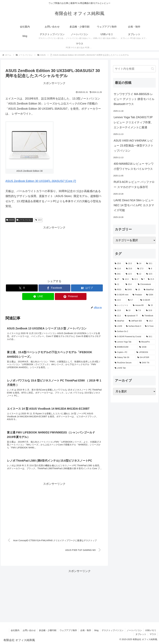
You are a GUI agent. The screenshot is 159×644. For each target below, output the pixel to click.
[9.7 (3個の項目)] (132, 300)
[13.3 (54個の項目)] (129, 263)
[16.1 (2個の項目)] (150, 336)
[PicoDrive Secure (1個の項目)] (125, 362)
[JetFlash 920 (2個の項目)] (136, 321)
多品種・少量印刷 (47, 630)
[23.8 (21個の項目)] (130, 268)
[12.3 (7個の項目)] (125, 279)
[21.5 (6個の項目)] (151, 279)
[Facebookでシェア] (54, 287)
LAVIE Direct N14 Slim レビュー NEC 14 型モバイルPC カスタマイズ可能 (134, 205)
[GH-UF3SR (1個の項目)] (145, 357)
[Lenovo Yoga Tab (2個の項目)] (125, 342)
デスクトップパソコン (112, 630)
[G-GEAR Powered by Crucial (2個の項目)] (128, 336)
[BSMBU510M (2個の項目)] (125, 347)
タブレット (140, 634)
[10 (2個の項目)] (129, 310)
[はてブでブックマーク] (87, 287)
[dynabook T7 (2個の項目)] (131, 316)
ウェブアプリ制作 (68, 630)
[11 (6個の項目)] (118, 284)
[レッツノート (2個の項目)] (122, 305)
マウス (153, 634)
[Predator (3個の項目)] (137, 295)
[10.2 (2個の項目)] (150, 321)
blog (96, 630)
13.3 (38, 220)
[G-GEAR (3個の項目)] (147, 300)
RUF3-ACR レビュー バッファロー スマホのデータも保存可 (134, 184)
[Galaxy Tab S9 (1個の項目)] (124, 357)
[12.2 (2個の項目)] (118, 316)
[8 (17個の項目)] (151, 268)
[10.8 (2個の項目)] (150, 310)
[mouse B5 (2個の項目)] (139, 305)
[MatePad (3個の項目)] (148, 289)
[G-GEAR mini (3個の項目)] (122, 295)
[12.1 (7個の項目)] (135, 279)
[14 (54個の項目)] (139, 263)
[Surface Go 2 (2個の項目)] (134, 331)
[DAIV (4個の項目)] (129, 289)
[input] (134, 68)
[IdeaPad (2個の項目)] (120, 321)
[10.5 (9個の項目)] (150, 274)
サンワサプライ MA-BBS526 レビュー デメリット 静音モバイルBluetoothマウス (134, 99)
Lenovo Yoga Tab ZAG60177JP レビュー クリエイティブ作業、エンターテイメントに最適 (134, 122)
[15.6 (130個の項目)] (118, 263)
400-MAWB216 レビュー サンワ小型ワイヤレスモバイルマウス (134, 166)
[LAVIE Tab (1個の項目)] (134, 368)
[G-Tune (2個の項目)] (149, 326)
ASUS (10, 220)
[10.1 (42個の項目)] (150, 263)
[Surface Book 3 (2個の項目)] (134, 326)
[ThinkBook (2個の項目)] (148, 316)
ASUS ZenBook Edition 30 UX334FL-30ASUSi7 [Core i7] (40, 181)
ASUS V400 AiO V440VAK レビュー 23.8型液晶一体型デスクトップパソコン (133, 145)
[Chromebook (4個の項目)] (145, 284)
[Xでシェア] (22, 287)
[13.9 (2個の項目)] (118, 310)
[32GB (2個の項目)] (146, 347)
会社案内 (15, 630)
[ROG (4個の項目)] (118, 289)
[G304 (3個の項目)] (150, 295)
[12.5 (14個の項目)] (129, 274)
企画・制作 (85, 630)
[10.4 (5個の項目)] (130, 284)
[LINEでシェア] (38, 296)
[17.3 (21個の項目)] (141, 268)
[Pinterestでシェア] (71, 296)
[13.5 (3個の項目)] (119, 300)
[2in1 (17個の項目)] (118, 274)
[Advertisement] (54, 252)
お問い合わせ (29, 630)
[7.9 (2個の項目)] (139, 310)
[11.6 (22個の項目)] (118, 268)
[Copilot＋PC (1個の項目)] (123, 352)
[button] (152, 68)
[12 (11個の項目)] (139, 274)
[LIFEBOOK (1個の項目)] (145, 352)
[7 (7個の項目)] (143, 279)
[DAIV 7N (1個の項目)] (146, 362)
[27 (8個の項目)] (116, 279)
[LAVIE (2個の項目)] (118, 326)
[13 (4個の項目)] (138, 289)
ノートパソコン (24, 220)
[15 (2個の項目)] (151, 305)
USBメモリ (150, 630)
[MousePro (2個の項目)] (146, 342)
